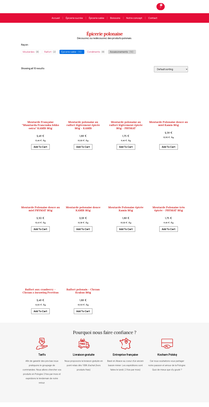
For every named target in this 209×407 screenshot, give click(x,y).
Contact (152, 18)
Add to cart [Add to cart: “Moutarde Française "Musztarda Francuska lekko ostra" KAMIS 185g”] (40, 146)
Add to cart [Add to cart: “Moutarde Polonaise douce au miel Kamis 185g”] (168, 146)
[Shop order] (171, 69)
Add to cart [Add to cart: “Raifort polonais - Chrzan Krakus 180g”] (83, 311)
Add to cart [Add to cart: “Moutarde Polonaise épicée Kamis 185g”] (126, 229)
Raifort (48, 51)
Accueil (56, 18)
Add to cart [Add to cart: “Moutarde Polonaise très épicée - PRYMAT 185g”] (168, 229)
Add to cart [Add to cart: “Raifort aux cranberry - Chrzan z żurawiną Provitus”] (40, 311)
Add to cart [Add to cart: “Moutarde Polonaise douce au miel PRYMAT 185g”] (40, 229)
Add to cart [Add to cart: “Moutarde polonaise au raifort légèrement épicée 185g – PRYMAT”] (126, 146)
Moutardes (29, 51)
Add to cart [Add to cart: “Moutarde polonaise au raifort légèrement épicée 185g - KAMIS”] (83, 146)
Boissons (115, 18)
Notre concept (134, 18)
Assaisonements (119, 51)
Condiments (93, 51)
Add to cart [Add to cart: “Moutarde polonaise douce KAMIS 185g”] (83, 229)
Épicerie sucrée (74, 18)
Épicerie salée (96, 18)
